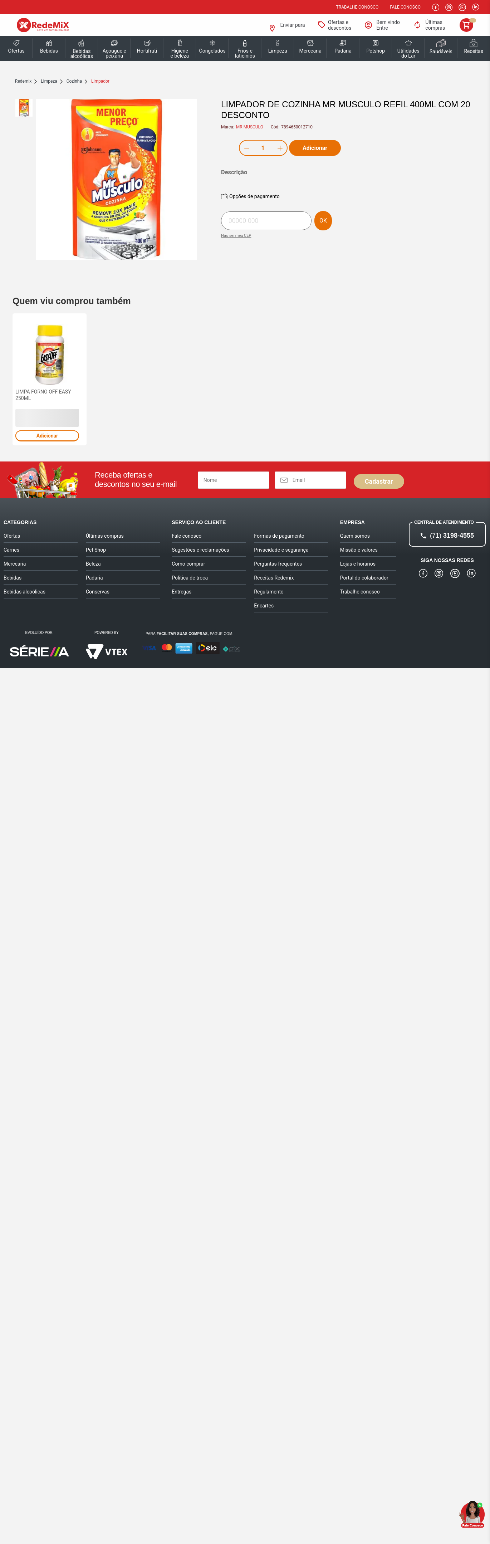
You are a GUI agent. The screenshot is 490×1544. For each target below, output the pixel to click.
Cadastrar (379, 481)
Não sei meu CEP (236, 235)
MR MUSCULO (249, 127)
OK (323, 220)
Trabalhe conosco (357, 7)
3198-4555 (452, 535)
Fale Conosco (405, 7)
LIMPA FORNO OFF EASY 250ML (43, 395)
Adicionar (315, 148)
